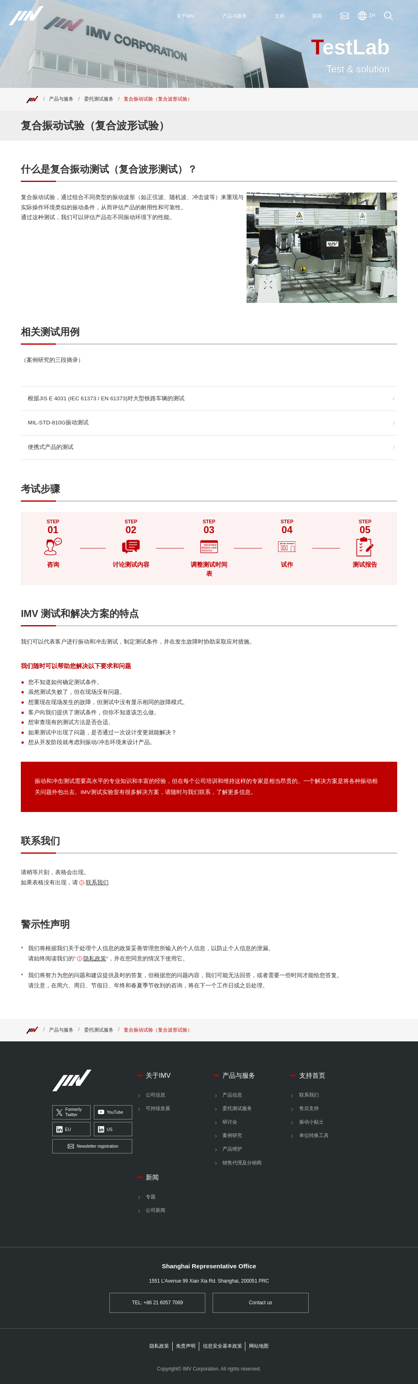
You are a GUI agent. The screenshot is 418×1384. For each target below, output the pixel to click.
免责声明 (186, 1346)
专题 (151, 1197)
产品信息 (232, 1095)
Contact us (260, 1302)
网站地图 (259, 1346)
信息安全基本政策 (222, 1346)
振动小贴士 (311, 1122)
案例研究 (232, 1135)
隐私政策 (94, 959)
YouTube (110, 1112)
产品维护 (232, 1149)
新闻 (152, 1177)
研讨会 (229, 1122)
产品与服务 (61, 99)
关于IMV (158, 1075)
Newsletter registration (93, 1146)
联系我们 (97, 882)
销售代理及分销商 (242, 1163)
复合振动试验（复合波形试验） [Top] (158, 99)
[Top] (32, 99)
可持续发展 (158, 1108)
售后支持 (309, 1108)
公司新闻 (155, 1210)
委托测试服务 (98, 99)
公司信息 (155, 1095)
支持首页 (312, 1075)
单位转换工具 (314, 1135)
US (105, 1129)
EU (63, 1129)
